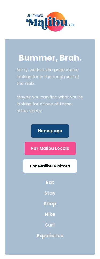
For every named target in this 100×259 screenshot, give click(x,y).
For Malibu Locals (50, 148)
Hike (50, 214)
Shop (50, 203)
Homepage (50, 131)
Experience (50, 235)
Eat (50, 182)
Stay (50, 193)
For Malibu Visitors (50, 166)
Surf (50, 224)
